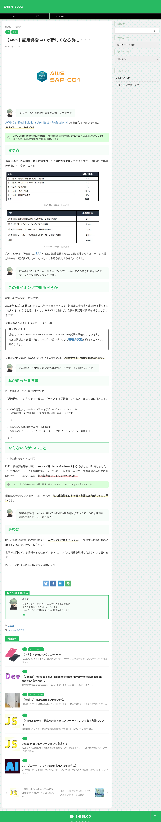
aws (10, 628)
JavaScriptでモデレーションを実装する (43, 740)
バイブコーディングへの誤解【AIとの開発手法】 (48, 762)
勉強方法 (20, 628)
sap (14, 628)
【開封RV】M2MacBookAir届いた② (42, 698)
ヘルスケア (61, 16)
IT (14, 16)
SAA (37, 253)
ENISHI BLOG (13, 6)
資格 (12, 624)
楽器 (38, 16)
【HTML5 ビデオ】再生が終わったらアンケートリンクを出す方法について (62, 719)
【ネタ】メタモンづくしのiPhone (40, 653)
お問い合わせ (122, 78)
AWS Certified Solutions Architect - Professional (31, 122)
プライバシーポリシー (126, 85)
